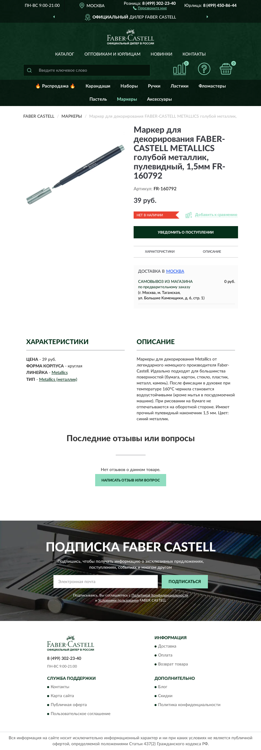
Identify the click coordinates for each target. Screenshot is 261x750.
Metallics (60, 373)
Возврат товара (173, 664)
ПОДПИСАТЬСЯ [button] (185, 582)
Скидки (165, 696)
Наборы (129, 86)
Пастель (98, 99)
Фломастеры (212, 86)
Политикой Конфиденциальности (160, 595)
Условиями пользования (118, 600)
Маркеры (127, 99)
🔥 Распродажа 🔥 (55, 86)
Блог (162, 687)
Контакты (194, 54)
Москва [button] (175, 271)
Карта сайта (62, 696)
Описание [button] (212, 251)
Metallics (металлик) (58, 380)
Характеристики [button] (159, 251)
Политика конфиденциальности (189, 705)
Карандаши (98, 86)
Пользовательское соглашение (80, 714)
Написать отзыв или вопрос (130, 480)
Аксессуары (159, 99)
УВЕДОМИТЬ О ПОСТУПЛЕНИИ (186, 232)
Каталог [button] (64, 54)
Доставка (167, 647)
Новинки (161, 54)
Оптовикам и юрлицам (112, 54)
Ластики (180, 86)
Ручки (154, 86)
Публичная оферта (69, 705)
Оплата (165, 656)
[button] (150, 8)
